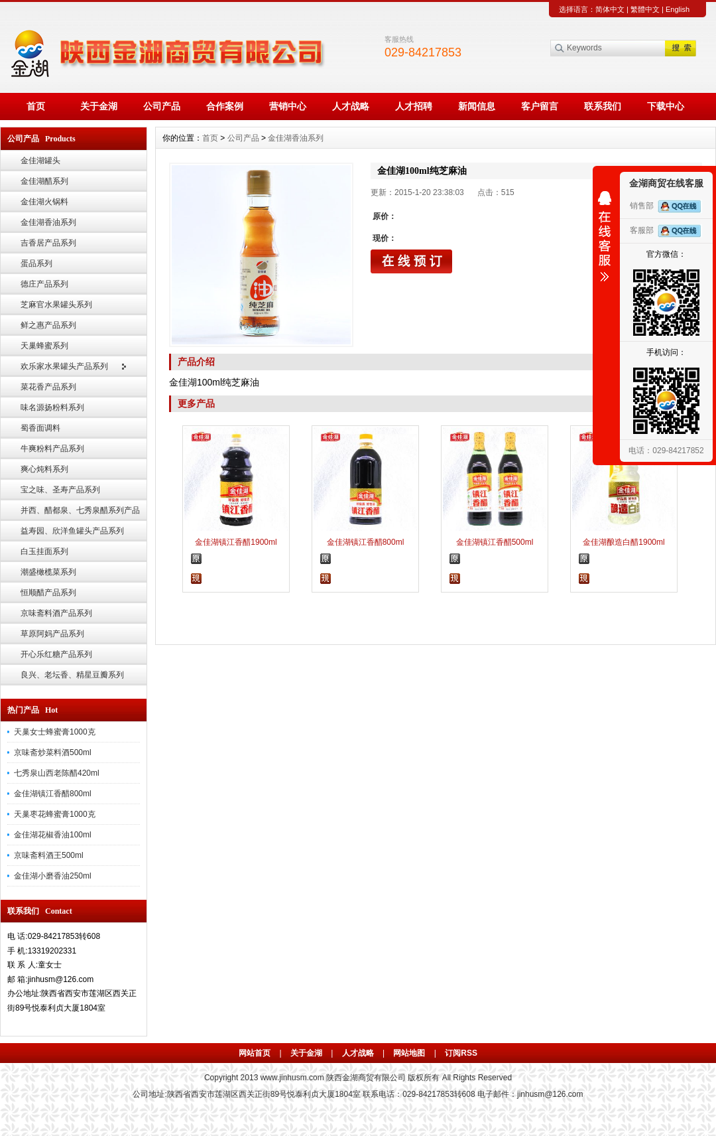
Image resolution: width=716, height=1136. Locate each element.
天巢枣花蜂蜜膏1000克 (54, 814)
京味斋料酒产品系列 (56, 613)
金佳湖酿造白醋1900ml (623, 542)
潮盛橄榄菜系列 (48, 572)
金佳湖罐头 (40, 160)
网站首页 (254, 1053)
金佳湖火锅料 (44, 201)
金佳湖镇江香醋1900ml (235, 542)
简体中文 (610, 9)
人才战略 (350, 106)
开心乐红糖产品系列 (56, 654)
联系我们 (602, 106)
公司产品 (161, 106)
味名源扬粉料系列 (52, 407)
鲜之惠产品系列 (48, 325)
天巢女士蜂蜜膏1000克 (54, 732)
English (677, 9)
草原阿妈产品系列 (52, 633)
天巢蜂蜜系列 (44, 345)
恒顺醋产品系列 (48, 592)
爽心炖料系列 (44, 469)
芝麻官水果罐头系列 (56, 304)
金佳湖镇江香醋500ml (495, 542)
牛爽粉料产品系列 (52, 448)
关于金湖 (98, 106)
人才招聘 (413, 106)
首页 (36, 106)
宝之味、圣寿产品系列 (60, 489)
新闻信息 (476, 106)
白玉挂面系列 (44, 551)
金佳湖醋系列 (44, 181)
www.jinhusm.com (292, 1077)
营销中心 (287, 106)
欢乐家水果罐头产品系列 (64, 366)
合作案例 (224, 106)
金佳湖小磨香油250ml (52, 876)
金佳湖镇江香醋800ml (52, 793)
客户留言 (539, 106)
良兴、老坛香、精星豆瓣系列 (72, 674)
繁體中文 (645, 9)
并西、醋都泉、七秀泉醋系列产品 (80, 510)
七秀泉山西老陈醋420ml (56, 773)
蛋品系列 (36, 263)
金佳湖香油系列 (48, 222)
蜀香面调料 (40, 428)
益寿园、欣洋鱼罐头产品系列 (72, 530)
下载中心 (665, 106)
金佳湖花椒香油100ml (52, 834)
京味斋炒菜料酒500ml (52, 752)
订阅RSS (461, 1053)
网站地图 (409, 1053)
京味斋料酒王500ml (49, 855)
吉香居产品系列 (48, 243)
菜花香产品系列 (48, 386)
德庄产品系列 (44, 284)
